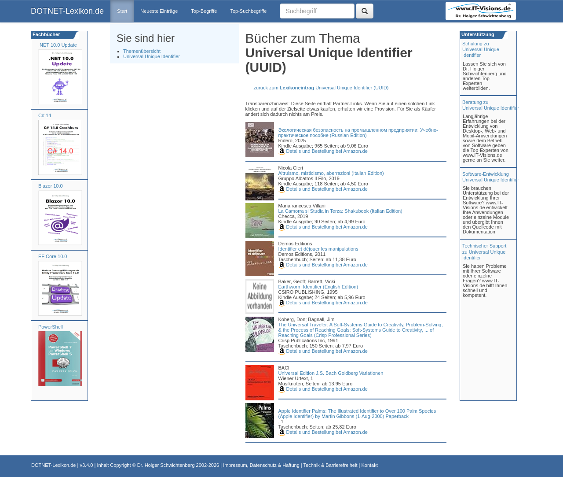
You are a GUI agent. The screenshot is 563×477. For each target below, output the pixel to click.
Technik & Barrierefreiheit (330, 465)
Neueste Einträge (159, 11)
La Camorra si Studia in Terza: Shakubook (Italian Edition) (340, 211)
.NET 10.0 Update (57, 45)
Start (122, 11)
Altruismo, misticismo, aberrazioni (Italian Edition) (331, 173)
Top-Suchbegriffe (248, 11)
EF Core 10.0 (52, 256)
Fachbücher (45, 34)
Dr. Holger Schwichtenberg (166, 465)
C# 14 (44, 115)
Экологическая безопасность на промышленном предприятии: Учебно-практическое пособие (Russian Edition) (358, 132)
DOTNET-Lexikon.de (67, 11)
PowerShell (50, 326)
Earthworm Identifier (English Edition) (318, 286)
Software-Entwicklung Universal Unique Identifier (490, 176)
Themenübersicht (142, 51)
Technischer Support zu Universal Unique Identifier (484, 251)
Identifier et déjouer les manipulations (318, 248)
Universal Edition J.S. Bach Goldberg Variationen (331, 373)
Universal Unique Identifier (151, 56)
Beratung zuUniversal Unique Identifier (490, 105)
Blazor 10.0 (50, 186)
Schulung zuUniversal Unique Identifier (480, 49)
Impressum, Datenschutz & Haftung (261, 465)
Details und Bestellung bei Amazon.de (323, 151)
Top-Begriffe (204, 11)
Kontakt (369, 465)
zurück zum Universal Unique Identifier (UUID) (321, 87)
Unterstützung (477, 34)
